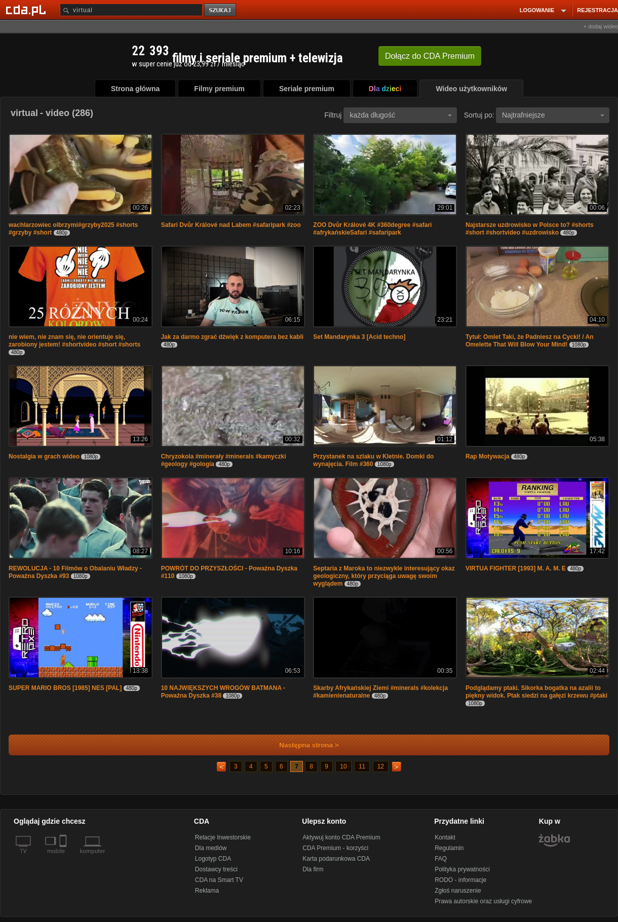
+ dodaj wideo (601, 26)
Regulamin (449, 848)
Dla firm (312, 869)
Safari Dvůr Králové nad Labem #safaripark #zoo (231, 224)
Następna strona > (302, 745)
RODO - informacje (460, 879)
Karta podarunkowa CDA (336, 858)
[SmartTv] (64, 857)
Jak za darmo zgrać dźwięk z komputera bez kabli (232, 336)
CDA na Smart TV (219, 879)
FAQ (441, 858)
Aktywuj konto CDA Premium (341, 837)
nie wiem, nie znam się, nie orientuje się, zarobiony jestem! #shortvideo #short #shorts (74, 340)
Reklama (207, 890)
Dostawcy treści (216, 869)
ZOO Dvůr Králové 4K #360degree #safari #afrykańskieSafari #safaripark (372, 228)
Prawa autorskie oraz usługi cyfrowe (483, 901)
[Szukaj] (131, 10)
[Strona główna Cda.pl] (27, 9)
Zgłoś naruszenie (458, 890)
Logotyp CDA (213, 858)
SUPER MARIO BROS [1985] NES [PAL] (65, 688)
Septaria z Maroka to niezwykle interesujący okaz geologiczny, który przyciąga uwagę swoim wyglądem (383, 576)
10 (343, 766)
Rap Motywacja (488, 456)
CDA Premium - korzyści (335, 848)
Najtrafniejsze (553, 115)
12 (380, 766)
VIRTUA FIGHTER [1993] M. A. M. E (516, 568)
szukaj (221, 10)
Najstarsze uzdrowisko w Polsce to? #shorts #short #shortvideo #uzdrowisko (530, 228)
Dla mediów (211, 848)
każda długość (401, 115)
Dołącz (430, 56)
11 (362, 766)
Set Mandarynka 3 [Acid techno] (359, 336)
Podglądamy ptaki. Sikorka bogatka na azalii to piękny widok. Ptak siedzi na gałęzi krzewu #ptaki (536, 691)
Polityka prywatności (462, 869)
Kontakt (445, 837)
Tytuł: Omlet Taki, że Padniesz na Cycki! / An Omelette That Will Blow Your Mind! (530, 340)
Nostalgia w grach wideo (44, 456)
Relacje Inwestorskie (223, 837)
